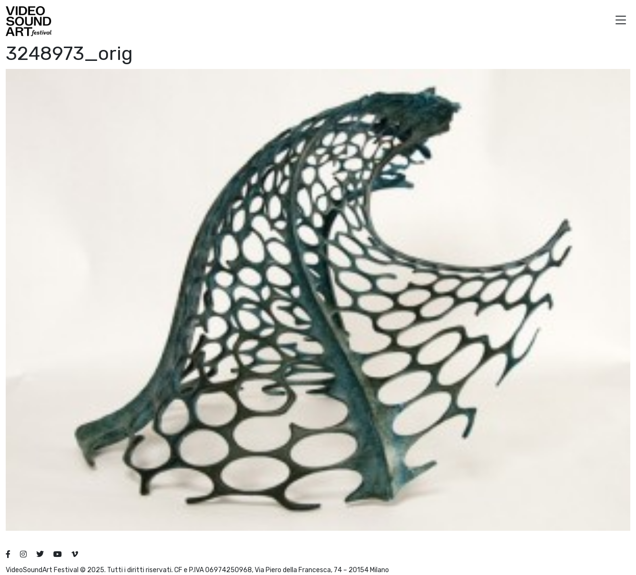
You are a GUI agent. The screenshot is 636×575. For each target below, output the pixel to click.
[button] (621, 21)
